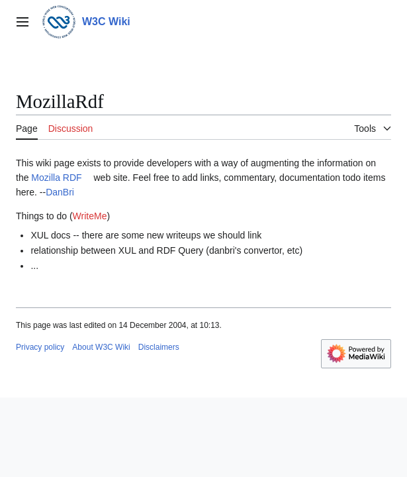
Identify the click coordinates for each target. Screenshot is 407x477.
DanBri (60, 192)
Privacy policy (40, 347)
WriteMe (90, 216)
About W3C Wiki (101, 347)
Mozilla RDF (56, 177)
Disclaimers (158, 347)
